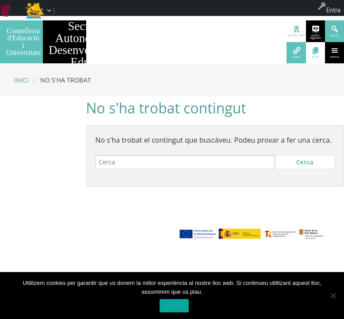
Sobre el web (115, 260)
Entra (333, 10)
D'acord (174, 306)
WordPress (259, 260)
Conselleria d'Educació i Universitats (23, 42)
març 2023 (45, 233)
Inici (21, 80)
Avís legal (82, 260)
